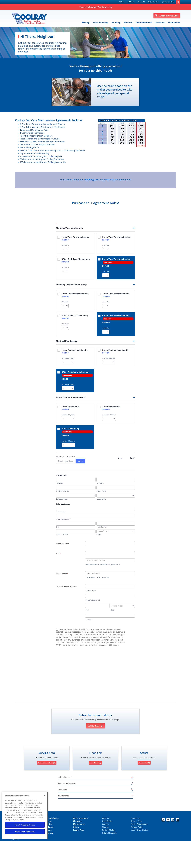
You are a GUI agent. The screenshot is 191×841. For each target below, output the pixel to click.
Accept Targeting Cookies (25, 825)
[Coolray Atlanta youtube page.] (172, 820)
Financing (48, 833)
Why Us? (141, 2)
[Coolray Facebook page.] (168, 820)
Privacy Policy (137, 827)
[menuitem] (121, 2)
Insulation (160, 22)
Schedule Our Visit (166, 15)
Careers (131, 2)
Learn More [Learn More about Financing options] (95, 763)
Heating (85, 22)
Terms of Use (136, 821)
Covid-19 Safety (108, 830)
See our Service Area (46, 763)
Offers (121, 2)
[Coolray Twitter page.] (163, 820)
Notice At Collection (139, 824)
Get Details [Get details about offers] (144, 763)
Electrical (128, 22)
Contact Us (135, 818)
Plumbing (116, 22)
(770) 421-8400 (168, 2)
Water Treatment (144, 22)
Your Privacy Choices (139, 830)
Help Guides (107, 821)
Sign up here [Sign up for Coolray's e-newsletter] (95, 725)
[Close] (44, 795)
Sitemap (105, 827)
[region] (25, 815)
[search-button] (178, 2)
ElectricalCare (111, 179)
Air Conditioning (100, 22)
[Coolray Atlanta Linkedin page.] (177, 820)
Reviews (48, 830)
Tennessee (107, 7)
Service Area (153, 2)
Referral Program (109, 833)
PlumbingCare (91, 179)
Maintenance (174, 22)
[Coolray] (29, 18)
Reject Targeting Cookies (25, 831)
